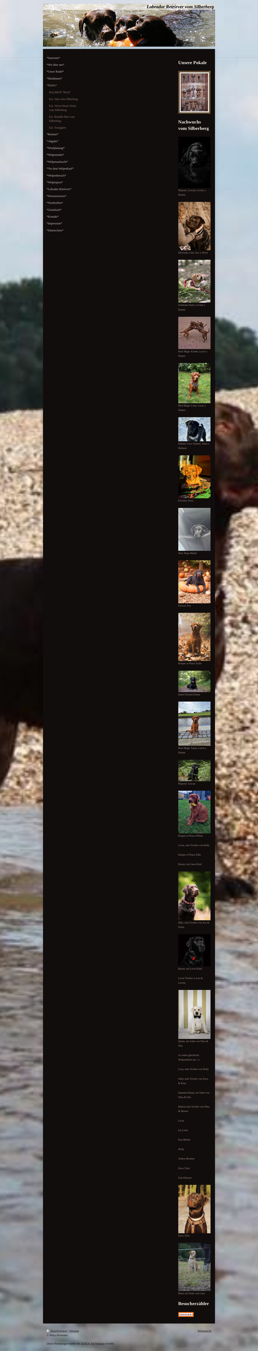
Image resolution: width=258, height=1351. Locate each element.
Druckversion (57, 1331)
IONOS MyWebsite (93, 1343)
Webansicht (204, 1331)
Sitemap (74, 1331)
